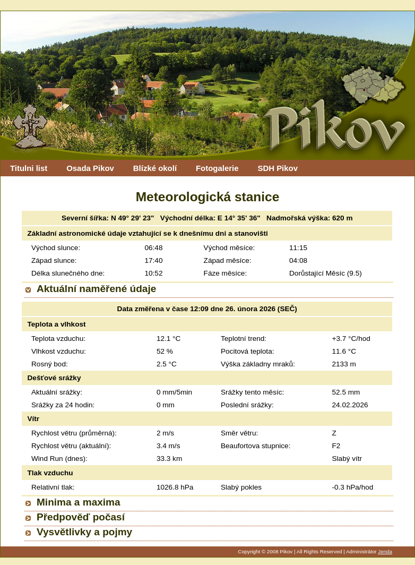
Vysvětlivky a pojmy (84, 531)
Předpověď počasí (81, 517)
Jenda (385, 551)
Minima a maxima (78, 502)
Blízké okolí (155, 168)
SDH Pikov (277, 168)
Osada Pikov (90, 168)
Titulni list (28, 168)
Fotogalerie (217, 168)
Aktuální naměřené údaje (96, 288)
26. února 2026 (250, 309)
